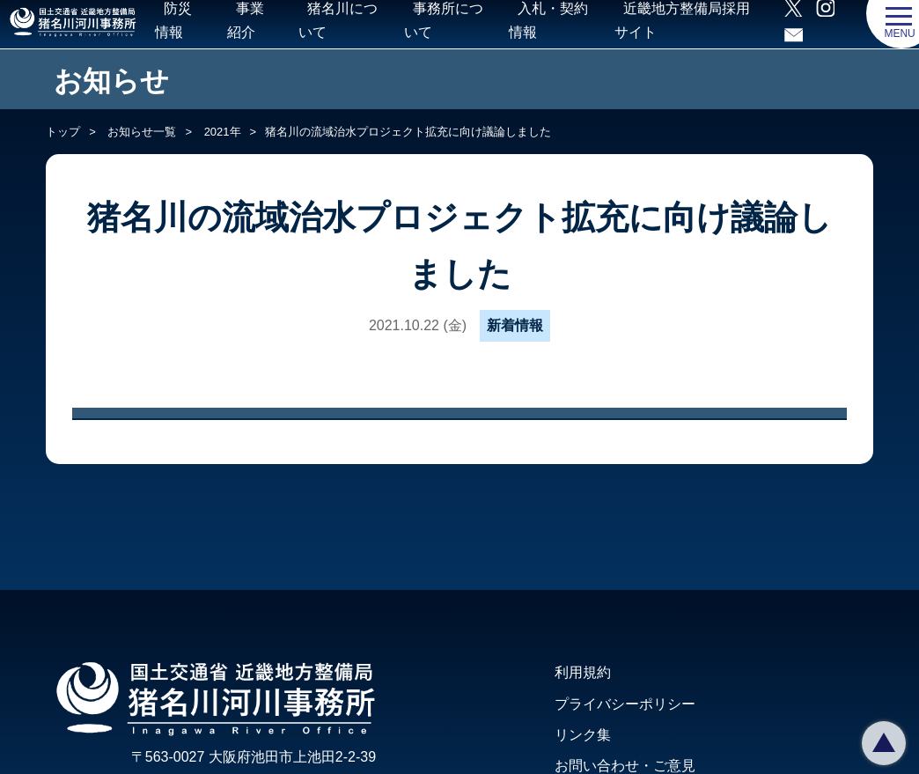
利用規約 (583, 672)
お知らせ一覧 (141, 131)
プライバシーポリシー (625, 704)
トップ (63, 131)
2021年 (221, 131)
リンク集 (583, 734)
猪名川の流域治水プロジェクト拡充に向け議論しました (408, 131)
